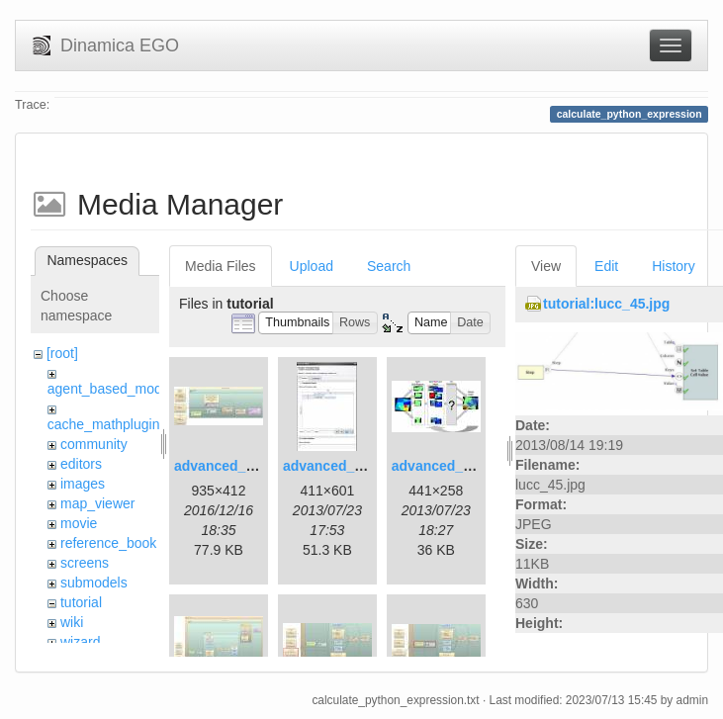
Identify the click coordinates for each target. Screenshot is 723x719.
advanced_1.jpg (226, 466)
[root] (62, 353)
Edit (606, 266)
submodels (94, 582)
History (673, 266)
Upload (311, 266)
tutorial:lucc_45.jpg (606, 304)
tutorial (81, 602)
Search (388, 266)
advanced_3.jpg (444, 466)
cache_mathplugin (103, 424)
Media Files (220, 266)
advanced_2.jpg (335, 466)
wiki (71, 622)
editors (81, 464)
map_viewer (97, 503)
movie (78, 523)
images (82, 484)
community (94, 444)
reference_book (108, 543)
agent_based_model (110, 389)
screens (84, 563)
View (546, 266)
